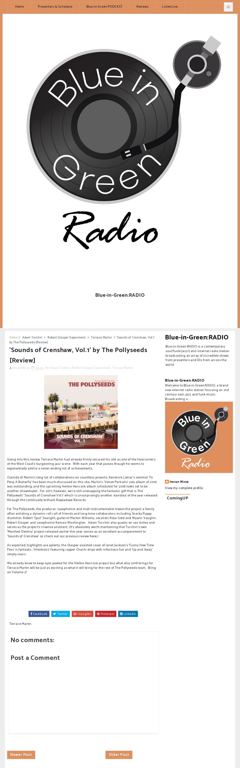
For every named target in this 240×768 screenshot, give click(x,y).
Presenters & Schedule (55, 6)
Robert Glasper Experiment (67, 337)
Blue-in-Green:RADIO (197, 337)
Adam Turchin (32, 337)
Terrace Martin (101, 337)
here (93, 536)
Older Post (119, 755)
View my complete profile (184, 488)
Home (19, 6)
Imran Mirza (179, 482)
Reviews (143, 6)
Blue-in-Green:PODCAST (104, 6)
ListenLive (169, 6)
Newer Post (21, 755)
